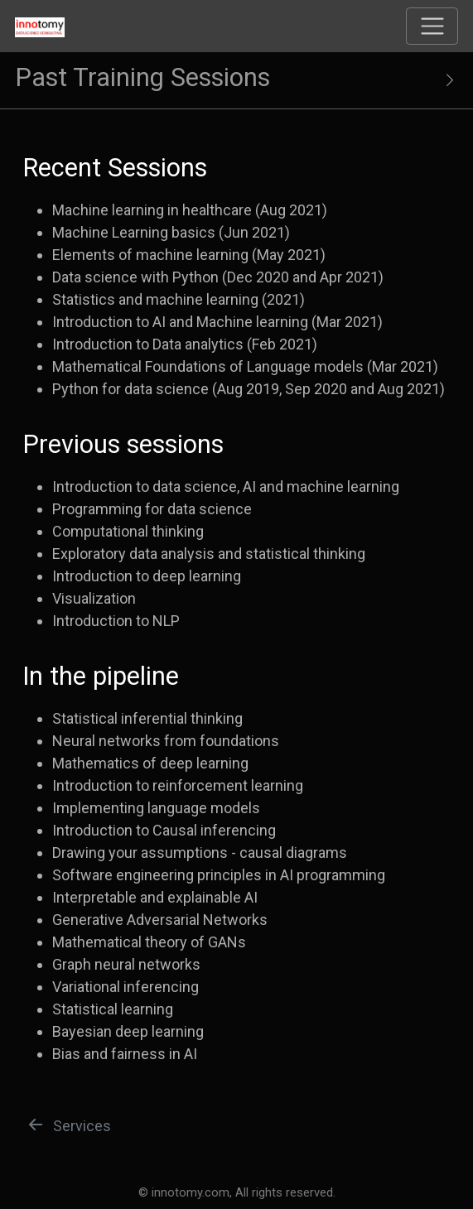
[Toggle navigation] (432, 26)
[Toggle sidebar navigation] (236, 80)
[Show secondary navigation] (442, 80)
